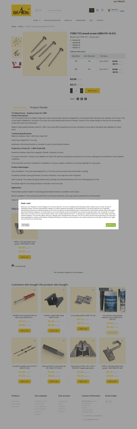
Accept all (111, 225)
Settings (25, 225)
